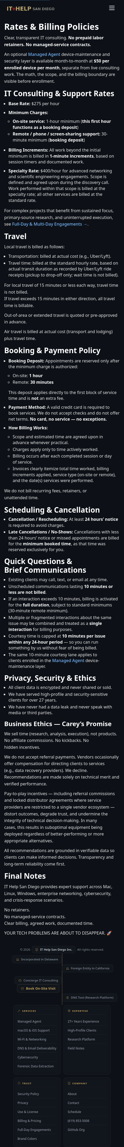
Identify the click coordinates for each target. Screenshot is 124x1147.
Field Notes (76, 1048)
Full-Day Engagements (34, 1129)
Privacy (22, 1103)
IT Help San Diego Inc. (53, 949)
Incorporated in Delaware (37, 959)
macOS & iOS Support (33, 1030)
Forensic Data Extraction (35, 1066)
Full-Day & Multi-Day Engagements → (49, 224)
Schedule (74, 1112)
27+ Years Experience (83, 1021)
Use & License (27, 1112)
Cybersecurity (27, 1057)
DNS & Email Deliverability (36, 1048)
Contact (73, 1103)
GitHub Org (76, 1130)
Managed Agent (44, 54)
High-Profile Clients (82, 1030)
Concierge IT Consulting (38, 980)
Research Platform (81, 1039)
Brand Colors (27, 1139)
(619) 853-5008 (78, 1121)
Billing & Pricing (29, 1121)
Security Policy (28, 1094)
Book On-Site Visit (38, 988)
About (72, 1094)
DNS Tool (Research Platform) (89, 997)
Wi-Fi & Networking (31, 1039)
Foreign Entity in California (87, 968)
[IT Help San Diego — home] (30, 9)
